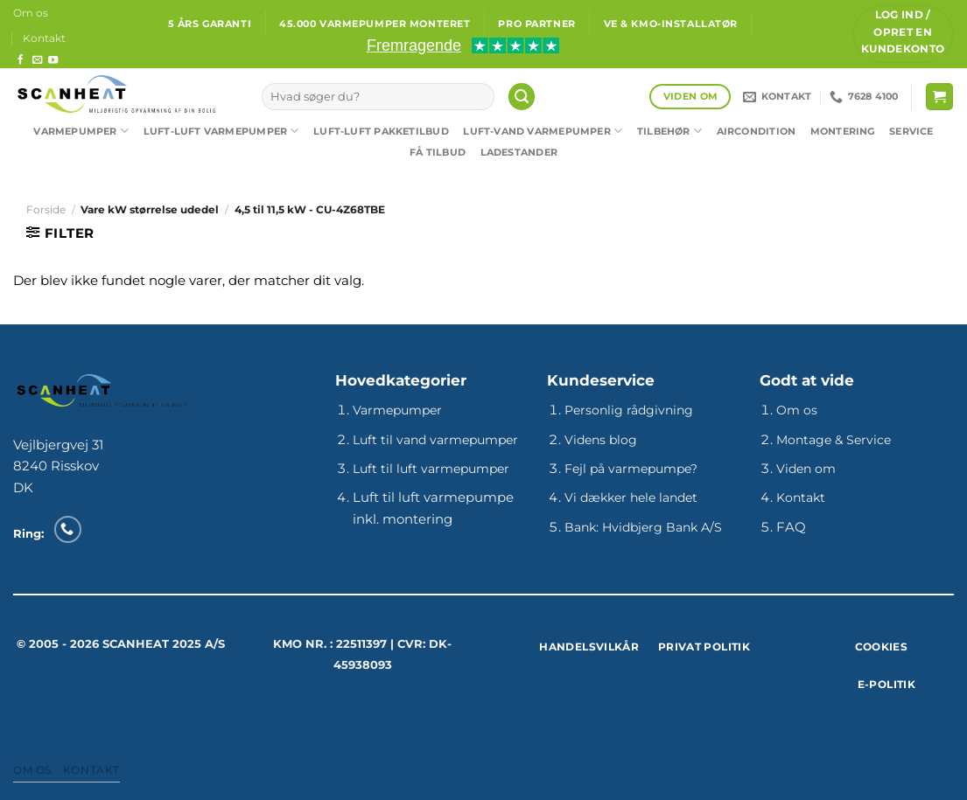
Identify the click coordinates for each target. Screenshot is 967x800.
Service (911, 131)
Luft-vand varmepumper (542, 130)
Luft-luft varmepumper (221, 130)
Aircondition (756, 131)
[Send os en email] (37, 60)
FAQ (791, 526)
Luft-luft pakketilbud (381, 131)
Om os (30, 12)
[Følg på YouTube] (53, 60)
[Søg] (521, 96)
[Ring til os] (67, 529)
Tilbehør (669, 130)
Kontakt (44, 38)
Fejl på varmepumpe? (630, 469)
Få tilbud (438, 152)
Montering (842, 131)
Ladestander (518, 152)
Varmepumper (81, 130)
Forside (46, 209)
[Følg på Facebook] (20, 60)
